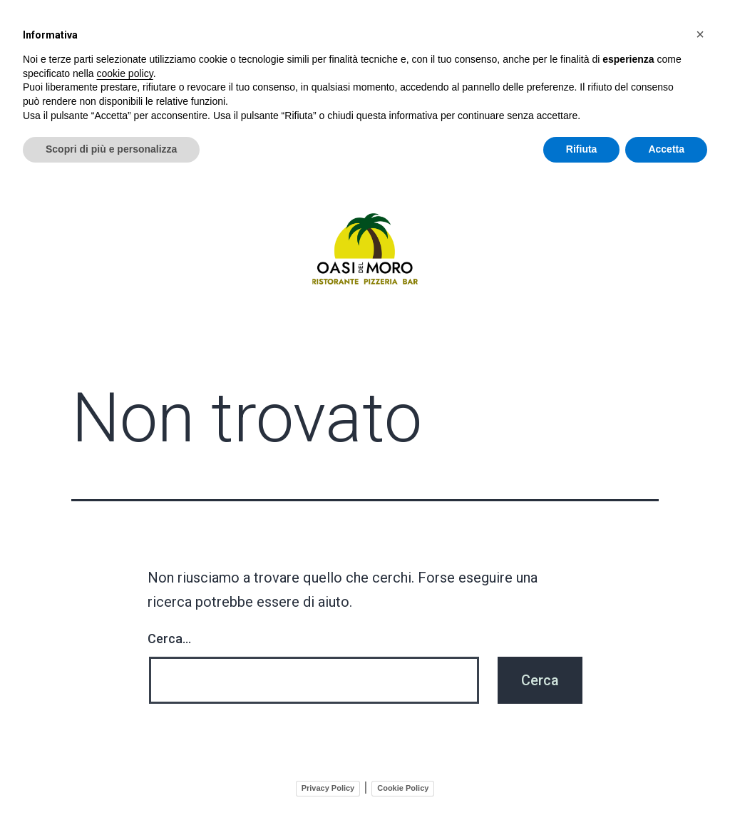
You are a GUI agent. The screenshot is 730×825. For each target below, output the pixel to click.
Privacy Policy (328, 785)
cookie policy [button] (125, 73)
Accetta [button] (666, 149)
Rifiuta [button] (581, 149)
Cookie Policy (402, 785)
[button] (700, 34)
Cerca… (169, 635)
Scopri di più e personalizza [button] (111, 149)
